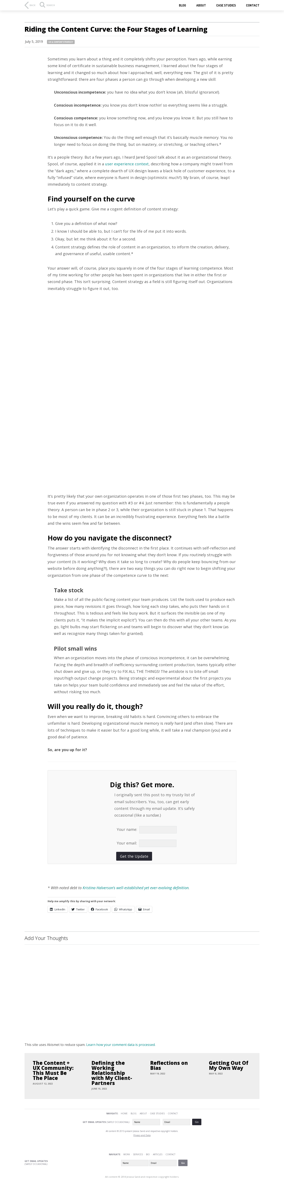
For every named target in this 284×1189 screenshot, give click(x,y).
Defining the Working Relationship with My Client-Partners (111, 1073)
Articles (157, 1154)
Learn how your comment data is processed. (120, 1044)
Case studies (226, 5)
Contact (252, 5)
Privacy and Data (142, 1135)
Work (126, 1154)
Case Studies (157, 1113)
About (201, 5)
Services (138, 1154)
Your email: (128, 843)
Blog (182, 5)
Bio (148, 1154)
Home (124, 1113)
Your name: (128, 829)
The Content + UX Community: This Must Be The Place (53, 1070)
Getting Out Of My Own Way (228, 1065)
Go (197, 1122)
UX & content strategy (60, 41)
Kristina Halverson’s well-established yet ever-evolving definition (136, 887)
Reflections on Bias (169, 1065)
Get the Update (134, 856)
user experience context (127, 163)
